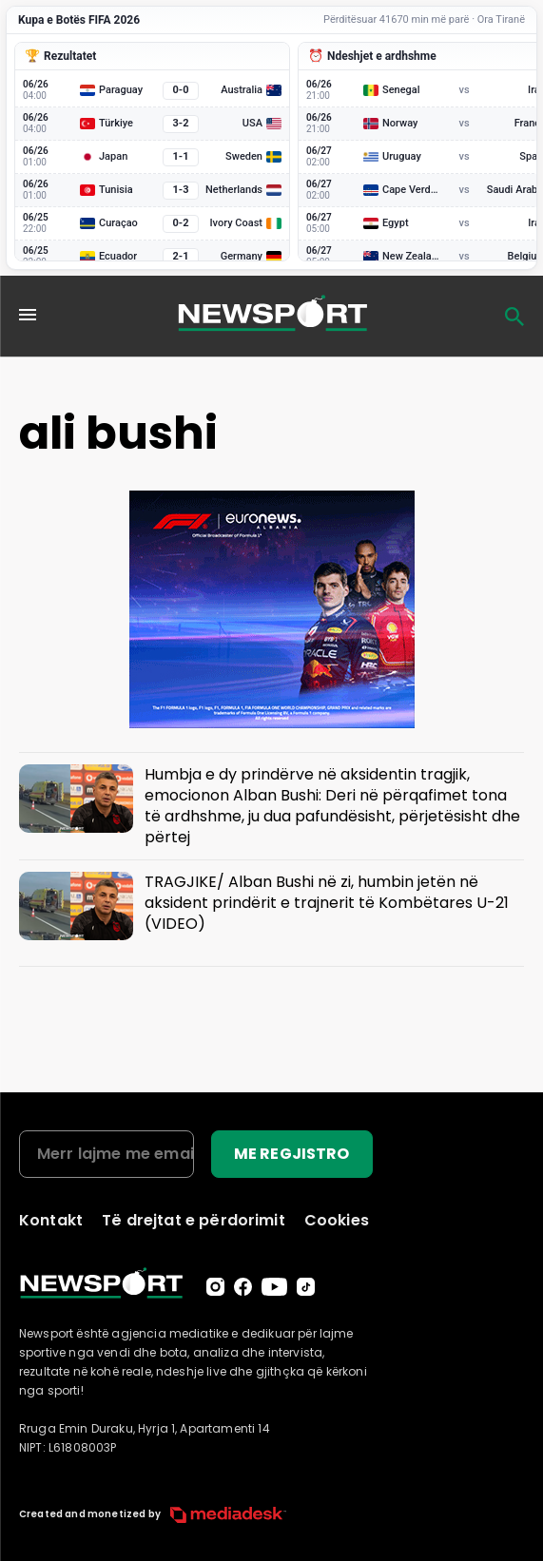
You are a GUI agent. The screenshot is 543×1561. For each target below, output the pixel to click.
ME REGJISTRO (292, 1154)
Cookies (336, 1220)
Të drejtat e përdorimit (193, 1220)
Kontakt (51, 1220)
